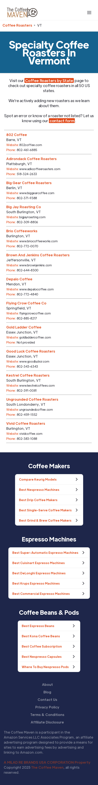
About (47, 684)
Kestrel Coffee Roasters (28, 375)
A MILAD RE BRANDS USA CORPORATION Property (47, 762)
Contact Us (47, 699)
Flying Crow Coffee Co (26, 303)
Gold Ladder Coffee (23, 327)
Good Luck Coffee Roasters (30, 351)
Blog (47, 692)
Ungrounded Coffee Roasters (32, 399)
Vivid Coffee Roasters (25, 423)
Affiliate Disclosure (47, 722)
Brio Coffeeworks (21, 231)
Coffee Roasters (17, 25)
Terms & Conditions (47, 714)
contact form (62, 120)
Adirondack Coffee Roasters (31, 158)
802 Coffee (16, 134)
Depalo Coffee (19, 279)
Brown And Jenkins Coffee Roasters (38, 255)
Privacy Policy (47, 707)
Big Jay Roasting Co (23, 207)
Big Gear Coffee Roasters (29, 183)
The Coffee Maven (47, 767)
